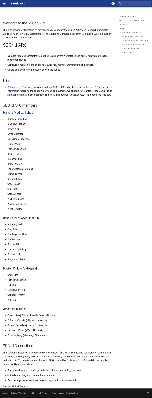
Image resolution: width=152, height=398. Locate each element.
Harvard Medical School (18, 112)
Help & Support (97, 87)
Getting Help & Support (19, 87)
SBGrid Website (20, 386)
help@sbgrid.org (15, 94)
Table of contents (127, 16)
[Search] (134, 3)
